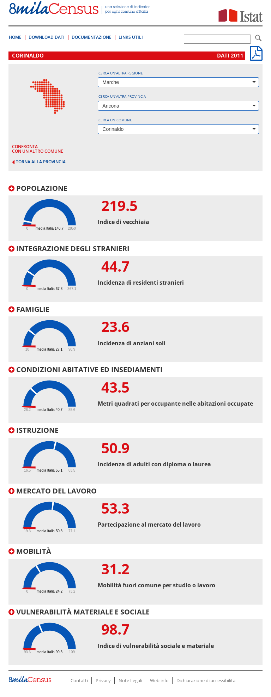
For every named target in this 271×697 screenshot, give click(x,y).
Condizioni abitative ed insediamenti (85, 369)
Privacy (103, 680)
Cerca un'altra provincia (122, 96)
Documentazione (92, 37)
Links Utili (131, 37)
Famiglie (28, 309)
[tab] (135, 213)
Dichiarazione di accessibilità (205, 680)
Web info (159, 680)
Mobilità (29, 551)
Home (15, 37)
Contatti (79, 680)
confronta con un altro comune (37, 149)
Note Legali (130, 680)
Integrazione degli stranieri (69, 248)
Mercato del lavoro (52, 491)
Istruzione (33, 430)
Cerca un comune (115, 119)
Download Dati (47, 37)
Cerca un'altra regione (120, 73)
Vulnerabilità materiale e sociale (79, 612)
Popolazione (37, 188)
